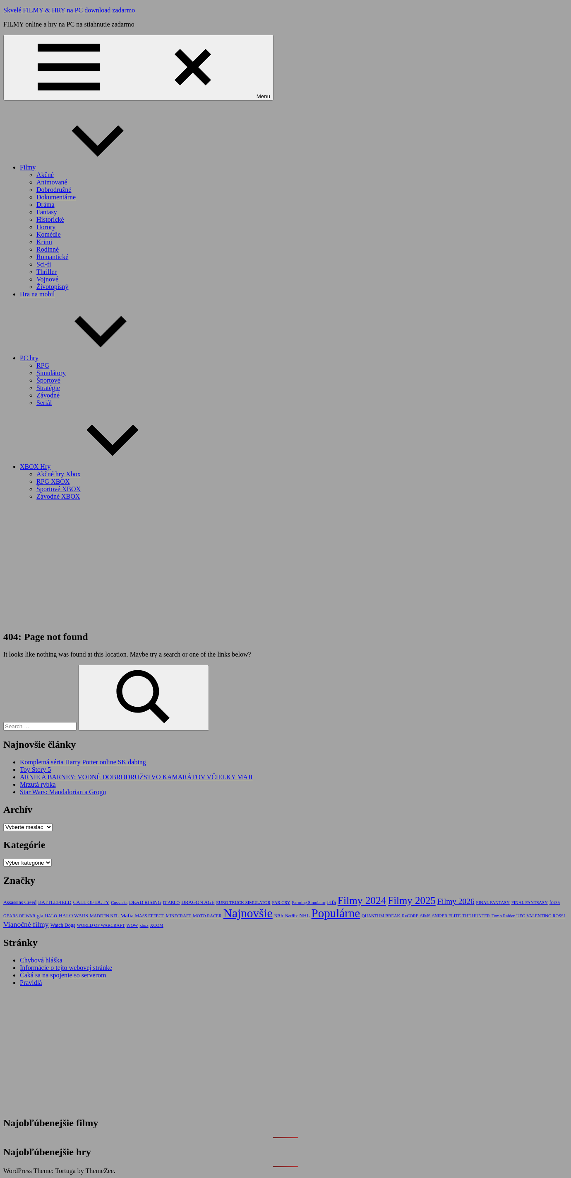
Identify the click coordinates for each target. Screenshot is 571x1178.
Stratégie (48, 387)
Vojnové (47, 279)
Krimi (44, 241)
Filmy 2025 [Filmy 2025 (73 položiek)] (411, 900)
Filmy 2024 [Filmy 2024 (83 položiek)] (362, 900)
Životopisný (52, 286)
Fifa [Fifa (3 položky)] (331, 902)
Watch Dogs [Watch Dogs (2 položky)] (62, 925)
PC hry (91, 357)
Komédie (48, 234)
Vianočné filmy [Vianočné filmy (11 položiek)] (26, 924)
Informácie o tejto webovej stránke (66, 967)
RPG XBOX (53, 481)
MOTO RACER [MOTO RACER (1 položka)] (207, 916)
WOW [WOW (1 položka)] (132, 925)
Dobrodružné (53, 189)
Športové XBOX (58, 488)
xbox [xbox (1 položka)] (143, 925)
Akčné (45, 174)
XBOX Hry (97, 466)
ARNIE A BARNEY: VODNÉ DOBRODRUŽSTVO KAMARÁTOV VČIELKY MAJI (136, 776)
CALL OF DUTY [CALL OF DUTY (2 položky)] (91, 902)
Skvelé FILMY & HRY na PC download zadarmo (69, 10)
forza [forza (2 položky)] (554, 902)
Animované (51, 182)
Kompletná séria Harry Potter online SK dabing (83, 762)
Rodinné (47, 249)
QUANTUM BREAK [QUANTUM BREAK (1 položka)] (381, 916)
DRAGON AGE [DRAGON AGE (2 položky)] (197, 902)
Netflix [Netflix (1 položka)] (291, 916)
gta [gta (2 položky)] (40, 916)
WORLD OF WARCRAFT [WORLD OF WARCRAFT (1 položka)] (101, 925)
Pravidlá (31, 982)
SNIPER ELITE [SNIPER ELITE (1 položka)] (446, 916)
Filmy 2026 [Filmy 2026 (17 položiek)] (456, 901)
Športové (48, 380)
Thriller (46, 271)
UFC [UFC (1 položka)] (520, 916)
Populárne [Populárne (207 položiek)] (336, 913)
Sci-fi (43, 264)
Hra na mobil (37, 294)
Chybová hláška (41, 960)
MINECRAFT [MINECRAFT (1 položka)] (179, 916)
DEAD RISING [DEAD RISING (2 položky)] (145, 902)
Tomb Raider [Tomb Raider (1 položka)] (503, 916)
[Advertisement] (285, 565)
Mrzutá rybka (38, 784)
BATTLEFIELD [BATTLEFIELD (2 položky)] (55, 902)
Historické (50, 219)
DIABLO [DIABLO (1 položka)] (171, 902)
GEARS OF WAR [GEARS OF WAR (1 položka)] (19, 916)
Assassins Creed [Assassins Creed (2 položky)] (19, 902)
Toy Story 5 (35, 769)
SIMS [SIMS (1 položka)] (425, 916)
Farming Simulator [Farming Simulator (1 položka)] (308, 902)
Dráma (45, 204)
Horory (45, 226)
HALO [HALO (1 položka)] (51, 916)
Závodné (48, 395)
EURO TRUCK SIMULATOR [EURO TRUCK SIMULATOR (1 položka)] (243, 902)
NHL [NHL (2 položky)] (304, 916)
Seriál (44, 402)
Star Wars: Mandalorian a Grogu (63, 791)
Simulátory (51, 372)
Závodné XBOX (58, 496)
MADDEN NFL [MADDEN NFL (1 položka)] (104, 916)
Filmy (90, 167)
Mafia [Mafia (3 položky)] (127, 915)
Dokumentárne (56, 197)
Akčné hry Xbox (58, 474)
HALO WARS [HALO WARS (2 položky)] (73, 916)
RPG (42, 365)
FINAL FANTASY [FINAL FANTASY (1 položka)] (493, 902)
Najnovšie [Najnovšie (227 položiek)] (248, 913)
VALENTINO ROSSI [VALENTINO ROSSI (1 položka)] (546, 916)
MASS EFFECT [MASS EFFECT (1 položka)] (149, 916)
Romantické (52, 256)
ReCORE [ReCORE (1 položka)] (410, 916)
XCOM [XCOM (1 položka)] (156, 925)
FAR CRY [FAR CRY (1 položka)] (281, 902)
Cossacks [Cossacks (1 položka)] (119, 902)
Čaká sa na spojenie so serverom (63, 975)
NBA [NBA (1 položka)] (279, 916)
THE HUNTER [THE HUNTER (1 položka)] (476, 916)
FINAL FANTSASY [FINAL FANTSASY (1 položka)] (529, 902)
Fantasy (46, 212)
